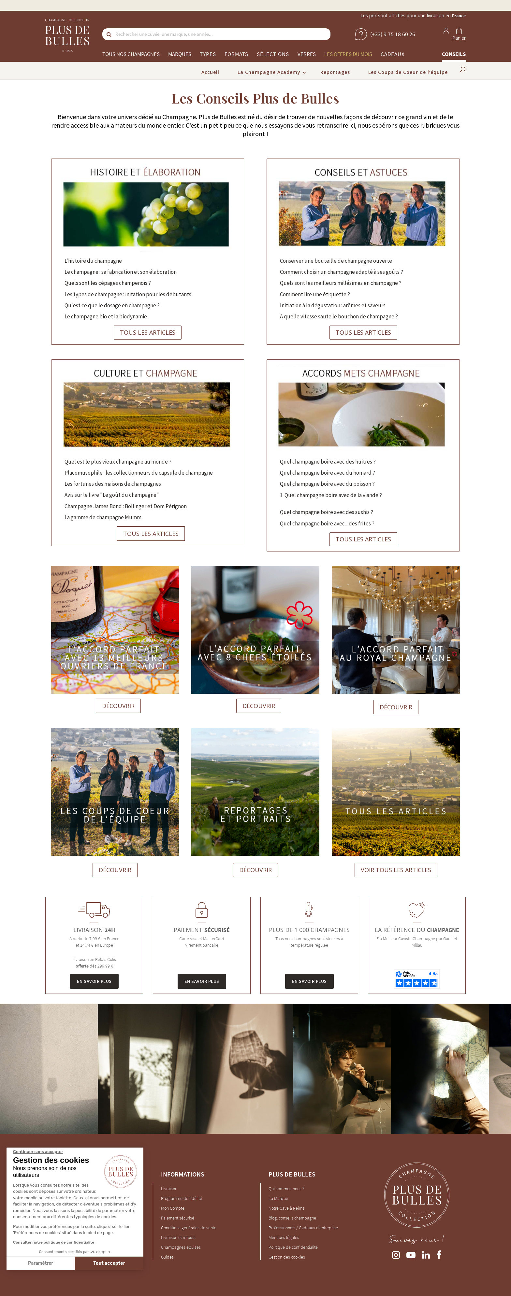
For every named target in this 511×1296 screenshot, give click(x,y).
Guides (167, 1257)
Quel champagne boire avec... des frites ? (327, 523)
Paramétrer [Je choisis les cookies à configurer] (40, 1263)
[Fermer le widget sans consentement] (38, 1152)
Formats (236, 54)
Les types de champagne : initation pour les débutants (128, 294)
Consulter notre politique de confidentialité (53, 1242)
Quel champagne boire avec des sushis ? (326, 512)
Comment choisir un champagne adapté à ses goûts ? (341, 271)
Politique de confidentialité (293, 1247)
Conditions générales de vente (188, 1228)
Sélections (273, 54)
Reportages (335, 72)
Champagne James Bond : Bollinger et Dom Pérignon (126, 506)
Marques (179, 54)
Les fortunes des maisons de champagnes (113, 483)
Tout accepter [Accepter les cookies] (109, 1263)
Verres (307, 54)
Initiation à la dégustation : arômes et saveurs (333, 305)
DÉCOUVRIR (118, 706)
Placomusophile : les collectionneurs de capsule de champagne (139, 472)
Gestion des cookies (287, 1257)
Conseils (454, 54)
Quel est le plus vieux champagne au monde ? (118, 461)
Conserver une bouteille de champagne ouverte (336, 260)
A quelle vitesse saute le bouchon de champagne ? (339, 316)
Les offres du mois (348, 54)
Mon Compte (172, 1208)
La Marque (278, 1198)
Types (208, 54)
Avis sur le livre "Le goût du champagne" (112, 494)
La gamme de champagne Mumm (103, 517)
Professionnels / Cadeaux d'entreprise (303, 1228)
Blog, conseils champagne (292, 1218)
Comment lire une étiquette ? (315, 294)
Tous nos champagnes (131, 54)
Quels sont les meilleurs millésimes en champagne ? (341, 282)
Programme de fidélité (181, 1198)
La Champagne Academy (269, 72)
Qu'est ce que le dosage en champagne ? (112, 305)
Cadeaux (393, 54)
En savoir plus (94, 981)
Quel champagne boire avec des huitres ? (328, 461)
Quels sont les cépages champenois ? (108, 282)
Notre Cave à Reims (286, 1208)
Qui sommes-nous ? (286, 1188)
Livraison (169, 1188)
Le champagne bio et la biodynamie (106, 316)
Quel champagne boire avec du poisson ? (327, 483)
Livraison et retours (178, 1237)
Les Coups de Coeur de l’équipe (408, 72)
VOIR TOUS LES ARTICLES (396, 870)
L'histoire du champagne (93, 260)
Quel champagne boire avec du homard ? (327, 472)
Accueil (210, 72)
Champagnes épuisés (181, 1247)
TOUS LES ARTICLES (147, 332)
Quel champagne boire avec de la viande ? (333, 495)
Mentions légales (284, 1237)
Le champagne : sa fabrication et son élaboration (121, 271)
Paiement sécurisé (177, 1218)
